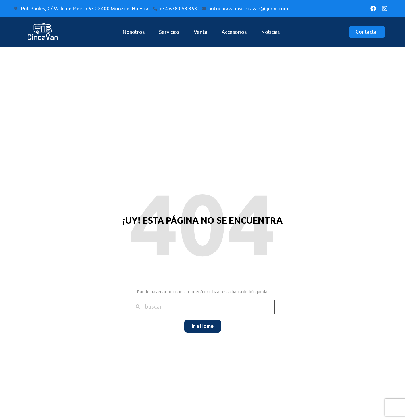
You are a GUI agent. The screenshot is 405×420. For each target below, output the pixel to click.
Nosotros (133, 32)
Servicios (169, 32)
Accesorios (234, 32)
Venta (200, 32)
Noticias (270, 32)
